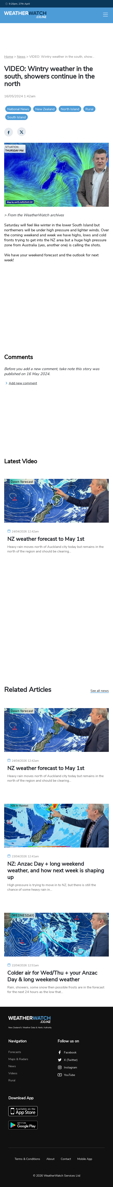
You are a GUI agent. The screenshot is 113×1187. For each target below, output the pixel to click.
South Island (16, 117)
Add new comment (21, 383)
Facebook (67, 1052)
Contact (66, 1159)
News (21, 56)
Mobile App (84, 1159)
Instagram (67, 1067)
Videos (12, 1073)
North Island (70, 109)
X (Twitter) (67, 1060)
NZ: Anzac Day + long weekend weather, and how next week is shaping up (55, 871)
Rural (89, 109)
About (50, 1159)
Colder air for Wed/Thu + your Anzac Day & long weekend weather (52, 976)
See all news (99, 691)
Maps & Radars (18, 1059)
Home (8, 56)
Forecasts (14, 1052)
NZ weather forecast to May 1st (45, 539)
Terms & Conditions (27, 1159)
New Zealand (45, 109)
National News (18, 109)
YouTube (66, 1075)
